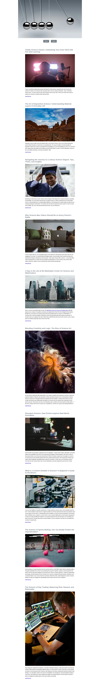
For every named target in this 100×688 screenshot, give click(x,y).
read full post (28, 96)
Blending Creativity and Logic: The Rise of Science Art (48, 328)
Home (46, 41)
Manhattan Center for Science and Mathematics (57, 310)
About (53, 41)
